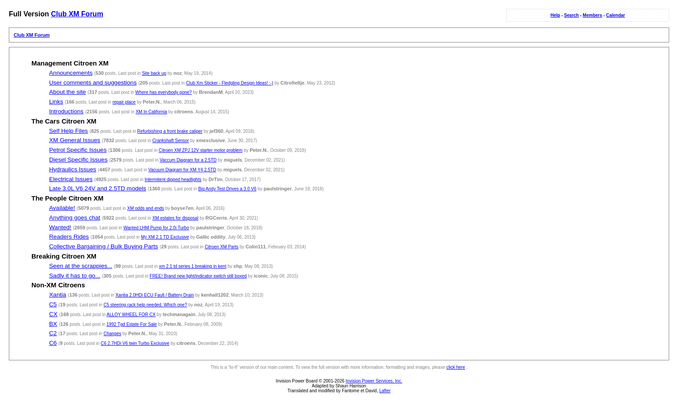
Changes (112, 333)
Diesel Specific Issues (78, 159)
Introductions (66, 111)
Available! (62, 208)
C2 (53, 333)
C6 (53, 343)
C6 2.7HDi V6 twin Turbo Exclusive (135, 343)
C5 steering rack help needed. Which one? (145, 304)
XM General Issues (74, 140)
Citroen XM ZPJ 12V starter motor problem (201, 150)
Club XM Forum (77, 14)
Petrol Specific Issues (78, 150)
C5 (53, 304)
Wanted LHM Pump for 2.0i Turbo (156, 227)
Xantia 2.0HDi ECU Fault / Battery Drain (154, 295)
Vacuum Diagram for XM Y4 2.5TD (182, 169)
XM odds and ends (145, 208)
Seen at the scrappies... (80, 266)
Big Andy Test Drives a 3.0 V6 (227, 188)
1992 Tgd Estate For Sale (132, 324)
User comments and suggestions (93, 82)
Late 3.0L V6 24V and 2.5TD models (97, 188)
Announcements (70, 73)
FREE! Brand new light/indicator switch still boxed (198, 276)
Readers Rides (69, 236)
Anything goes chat (74, 217)
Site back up (154, 73)
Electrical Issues (70, 179)
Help (555, 15)
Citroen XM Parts (221, 246)
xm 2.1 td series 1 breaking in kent (192, 266)
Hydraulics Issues (72, 169)
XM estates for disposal (175, 218)
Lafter (385, 390)
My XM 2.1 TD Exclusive (165, 237)
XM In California (151, 111)
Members (592, 15)
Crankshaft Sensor (170, 140)
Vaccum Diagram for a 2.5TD (188, 160)
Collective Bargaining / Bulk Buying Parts (103, 246)
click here (455, 367)
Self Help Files (68, 131)
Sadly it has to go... (74, 275)
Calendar (615, 15)
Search (571, 15)
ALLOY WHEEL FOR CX (131, 314)
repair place (123, 102)
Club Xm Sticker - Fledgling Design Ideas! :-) (229, 83)
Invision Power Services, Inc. (374, 381)
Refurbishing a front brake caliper (169, 131)
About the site (67, 92)
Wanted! (60, 227)
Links (56, 101)
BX (53, 324)
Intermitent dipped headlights (173, 179)
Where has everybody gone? (163, 92)
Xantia (57, 294)
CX (53, 314)
